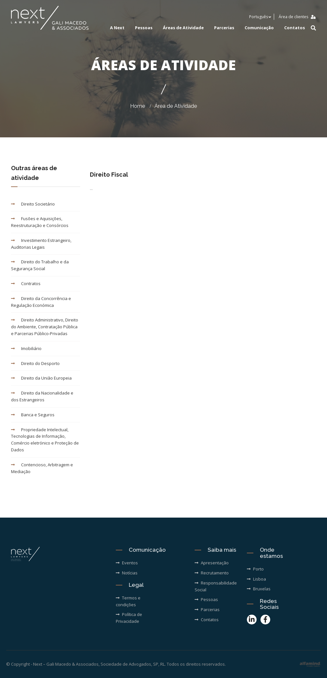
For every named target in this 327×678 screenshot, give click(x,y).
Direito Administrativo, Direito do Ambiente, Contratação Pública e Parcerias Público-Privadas (44, 326)
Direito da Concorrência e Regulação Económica (41, 301)
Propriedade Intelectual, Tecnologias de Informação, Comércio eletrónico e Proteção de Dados (45, 440)
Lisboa (256, 579)
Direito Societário (33, 204)
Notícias (127, 573)
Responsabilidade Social (216, 586)
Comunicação (259, 28)
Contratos (26, 283)
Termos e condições (128, 601)
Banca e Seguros (32, 415)
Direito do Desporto (35, 363)
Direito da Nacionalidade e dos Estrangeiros (42, 396)
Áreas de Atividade (183, 28)
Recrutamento (212, 573)
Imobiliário (26, 348)
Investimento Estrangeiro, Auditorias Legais (41, 243)
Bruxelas (259, 589)
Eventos (127, 563)
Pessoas (143, 28)
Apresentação (212, 563)
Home (137, 106)
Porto (255, 569)
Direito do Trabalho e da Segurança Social (40, 265)
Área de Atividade (175, 106)
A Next (117, 28)
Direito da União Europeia (41, 378)
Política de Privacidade (129, 617)
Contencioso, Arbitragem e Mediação (42, 468)
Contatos (294, 28)
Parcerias (224, 28)
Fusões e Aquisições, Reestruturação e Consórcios (39, 222)
